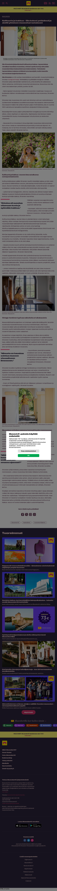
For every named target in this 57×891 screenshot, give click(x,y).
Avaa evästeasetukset (28, 451)
